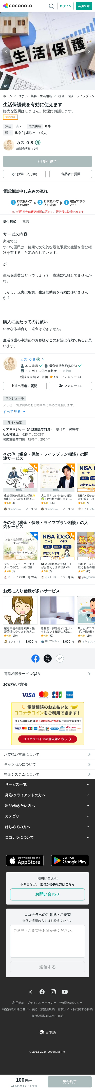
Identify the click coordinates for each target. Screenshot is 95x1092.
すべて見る (14, 411)
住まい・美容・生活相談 (35, 96)
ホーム (7, 96)
